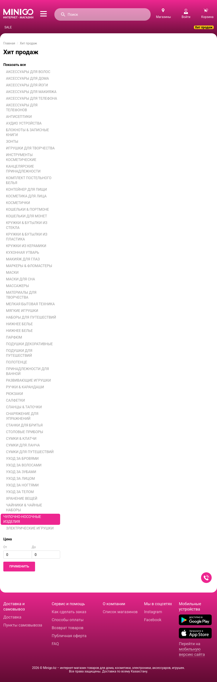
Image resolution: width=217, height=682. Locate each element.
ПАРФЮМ (14, 337)
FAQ (55, 643)
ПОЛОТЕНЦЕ (16, 362)
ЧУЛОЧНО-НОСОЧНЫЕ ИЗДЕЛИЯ (22, 519)
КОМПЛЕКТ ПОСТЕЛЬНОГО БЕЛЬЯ (28, 180)
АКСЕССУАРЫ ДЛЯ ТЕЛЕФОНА (31, 98)
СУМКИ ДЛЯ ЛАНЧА (23, 445)
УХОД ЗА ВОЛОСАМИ (23, 465)
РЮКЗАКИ (14, 394)
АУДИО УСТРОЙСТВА (24, 123)
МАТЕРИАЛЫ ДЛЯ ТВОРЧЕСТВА (21, 294)
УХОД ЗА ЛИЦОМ (20, 478)
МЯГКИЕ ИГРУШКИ (22, 311)
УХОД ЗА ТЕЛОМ (20, 492)
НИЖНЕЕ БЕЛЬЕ (19, 324)
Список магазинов (120, 611)
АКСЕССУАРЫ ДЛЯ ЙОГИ (27, 85)
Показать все (14, 65)
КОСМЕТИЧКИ (18, 203)
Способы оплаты (68, 619)
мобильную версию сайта (192, 652)
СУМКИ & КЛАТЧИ (21, 438)
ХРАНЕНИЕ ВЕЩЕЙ (21, 498)
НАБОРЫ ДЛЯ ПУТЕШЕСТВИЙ (31, 317)
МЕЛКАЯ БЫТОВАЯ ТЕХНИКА (30, 304)
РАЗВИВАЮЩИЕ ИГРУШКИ (28, 380)
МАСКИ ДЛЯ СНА (20, 279)
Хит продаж (204, 27)
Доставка (12, 617)
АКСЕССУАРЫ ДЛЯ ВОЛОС (28, 72)
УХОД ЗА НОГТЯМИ (22, 485)
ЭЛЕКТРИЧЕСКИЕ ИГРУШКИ (30, 528)
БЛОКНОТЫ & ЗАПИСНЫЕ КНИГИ (27, 132)
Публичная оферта (69, 635)
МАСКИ (12, 272)
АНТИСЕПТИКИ (19, 117)
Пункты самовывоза (22, 625)
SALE (8, 27)
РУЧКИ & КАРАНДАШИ (25, 387)
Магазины (163, 17)
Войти (185, 14)
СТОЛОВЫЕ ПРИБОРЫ (24, 432)
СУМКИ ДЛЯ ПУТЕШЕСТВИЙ (30, 452)
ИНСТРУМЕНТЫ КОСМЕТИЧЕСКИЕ (21, 157)
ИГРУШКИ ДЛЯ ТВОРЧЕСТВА (30, 148)
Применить (19, 566)
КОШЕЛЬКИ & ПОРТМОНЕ (27, 209)
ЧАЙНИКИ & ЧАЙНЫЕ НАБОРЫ (24, 507)
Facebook (152, 619)
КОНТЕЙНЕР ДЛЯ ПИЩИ (26, 189)
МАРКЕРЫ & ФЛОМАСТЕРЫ (29, 266)
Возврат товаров (67, 627)
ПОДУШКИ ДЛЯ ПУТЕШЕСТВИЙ (19, 353)
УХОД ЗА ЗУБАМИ (21, 472)
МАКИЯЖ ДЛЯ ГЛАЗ (23, 259)
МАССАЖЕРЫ (17, 286)
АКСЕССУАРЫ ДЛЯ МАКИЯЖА (31, 92)
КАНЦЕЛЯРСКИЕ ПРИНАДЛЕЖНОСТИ (23, 168)
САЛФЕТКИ (15, 400)
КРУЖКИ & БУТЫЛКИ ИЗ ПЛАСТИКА (26, 236)
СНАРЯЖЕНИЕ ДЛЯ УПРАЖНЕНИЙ (22, 416)
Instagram (153, 611)
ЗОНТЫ (12, 141)
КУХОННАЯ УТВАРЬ (22, 252)
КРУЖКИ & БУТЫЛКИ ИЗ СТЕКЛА (26, 225)
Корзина (207, 13)
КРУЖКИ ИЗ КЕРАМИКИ (26, 246)
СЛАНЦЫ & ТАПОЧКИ (24, 407)
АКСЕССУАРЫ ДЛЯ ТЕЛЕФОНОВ (21, 107)
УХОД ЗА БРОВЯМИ (22, 458)
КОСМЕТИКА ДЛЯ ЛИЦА (26, 196)
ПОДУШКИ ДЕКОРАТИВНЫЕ (29, 344)
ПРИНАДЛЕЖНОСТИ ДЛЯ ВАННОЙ (27, 371)
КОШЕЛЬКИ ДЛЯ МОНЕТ (26, 216)
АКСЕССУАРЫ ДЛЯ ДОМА (27, 78)
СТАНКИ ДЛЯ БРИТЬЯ (24, 425)
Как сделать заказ (69, 611)
